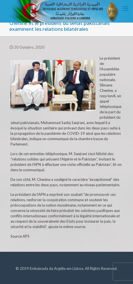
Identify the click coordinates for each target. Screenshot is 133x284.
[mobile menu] (125, 8)
